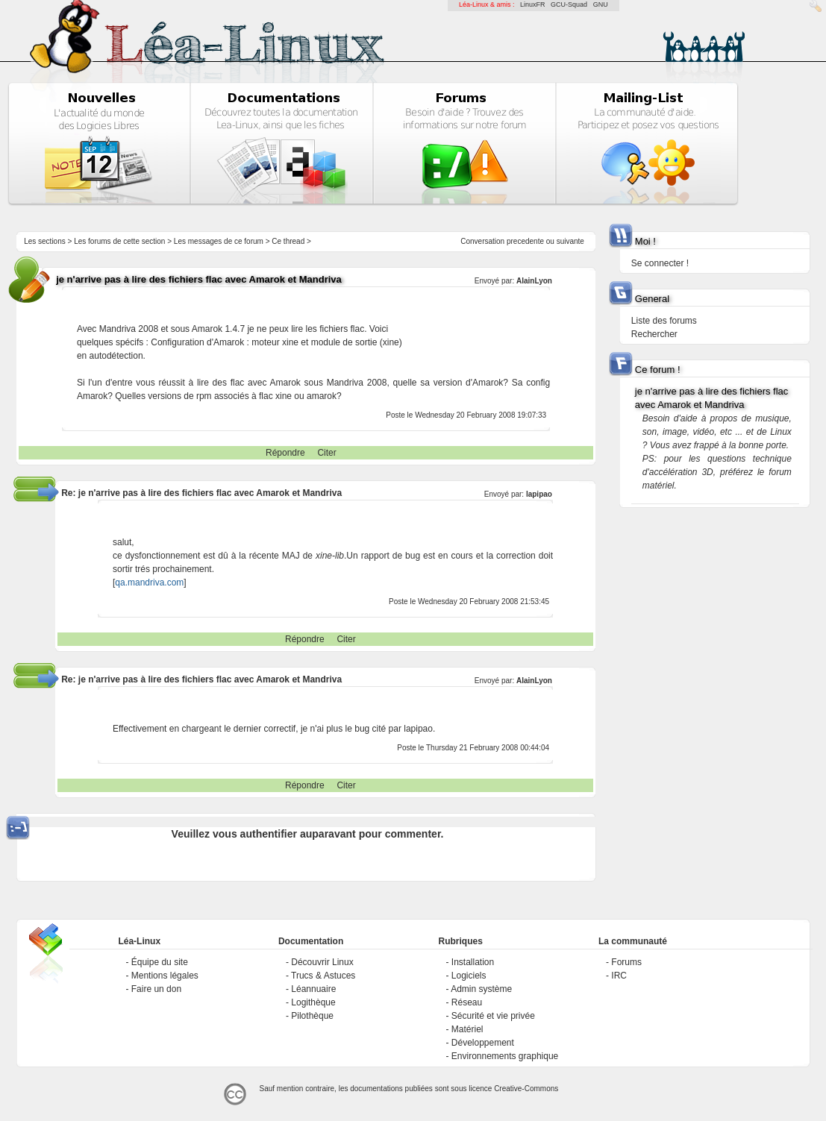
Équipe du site (159, 962)
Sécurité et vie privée (493, 1016)
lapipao (539, 494)
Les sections (45, 241)
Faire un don (156, 989)
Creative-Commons (526, 1088)
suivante (570, 241)
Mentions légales (164, 975)
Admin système (481, 989)
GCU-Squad (569, 4)
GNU (600, 4)
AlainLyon (534, 281)
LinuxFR (532, 4)
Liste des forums (664, 320)
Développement (482, 1042)
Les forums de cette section (119, 241)
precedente (525, 241)
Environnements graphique (504, 1056)
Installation (472, 962)
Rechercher (654, 334)
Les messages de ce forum (218, 241)
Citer (326, 453)
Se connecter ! (660, 263)
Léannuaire (313, 989)
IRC (619, 975)
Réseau (466, 1002)
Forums (626, 962)
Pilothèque (312, 1016)
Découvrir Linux (322, 962)
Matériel (467, 1029)
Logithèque (313, 1002)
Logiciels (468, 975)
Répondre (285, 453)
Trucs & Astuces (323, 975)
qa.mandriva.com (149, 582)
